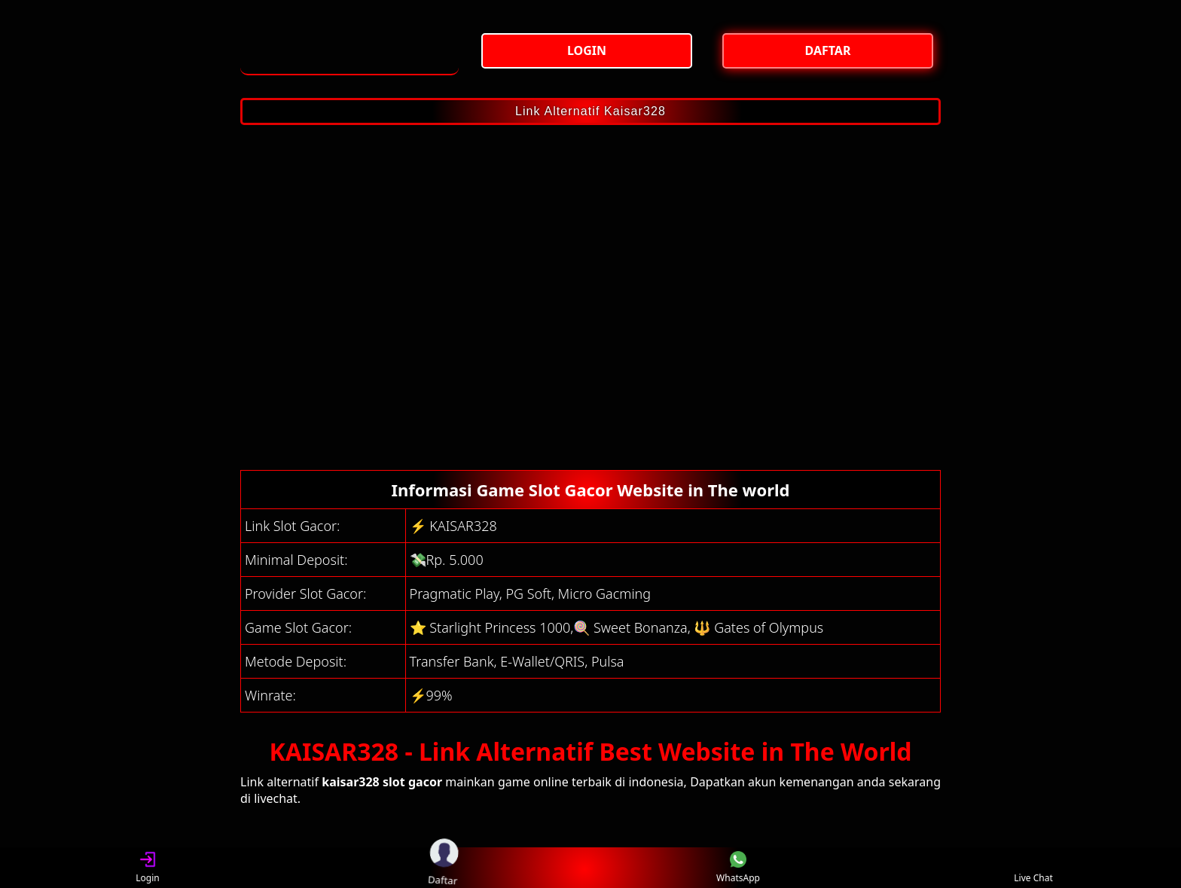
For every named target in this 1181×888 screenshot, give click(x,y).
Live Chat (1033, 868)
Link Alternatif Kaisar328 (590, 111)
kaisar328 (351, 782)
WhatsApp (738, 868)
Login (147, 868)
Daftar (442, 867)
